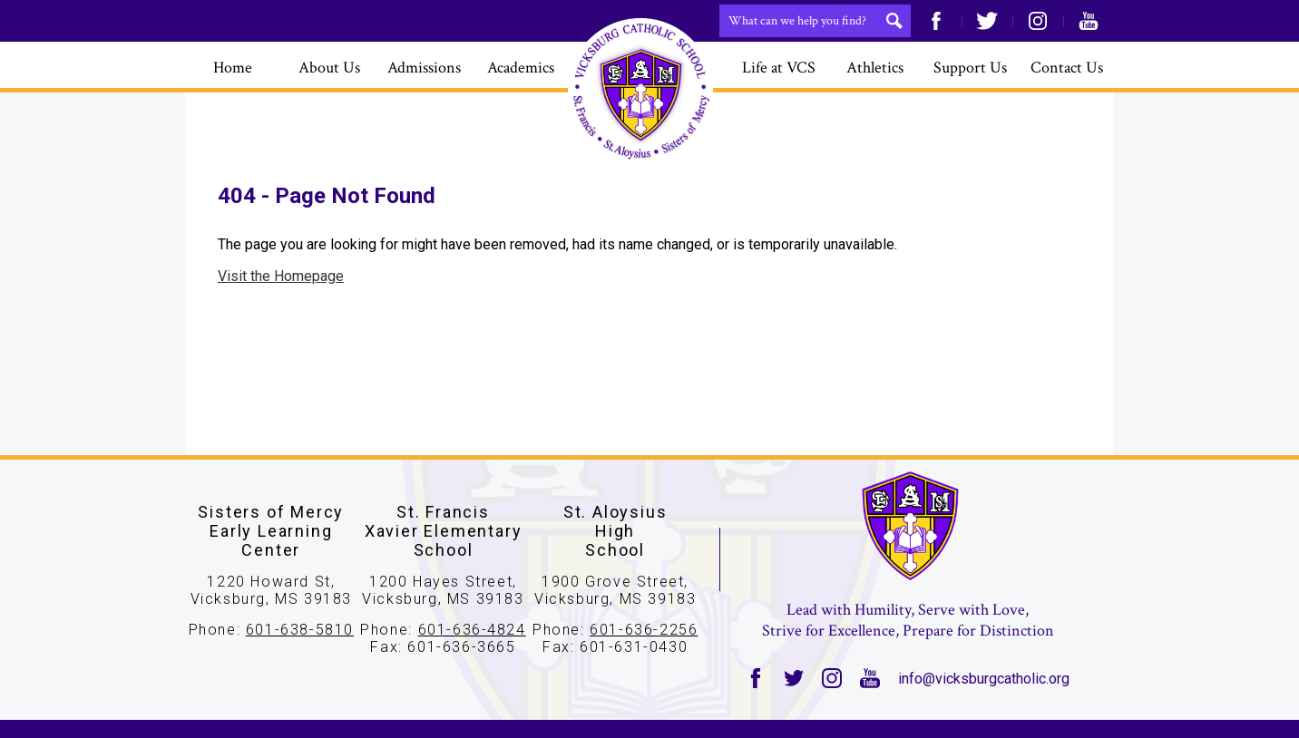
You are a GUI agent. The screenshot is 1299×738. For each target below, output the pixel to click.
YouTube (1088, 21)
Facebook (936, 21)
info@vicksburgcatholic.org (983, 678)
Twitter (987, 21)
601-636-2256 (644, 629)
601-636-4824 (472, 629)
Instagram (1038, 21)
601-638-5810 (300, 629)
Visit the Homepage (281, 276)
